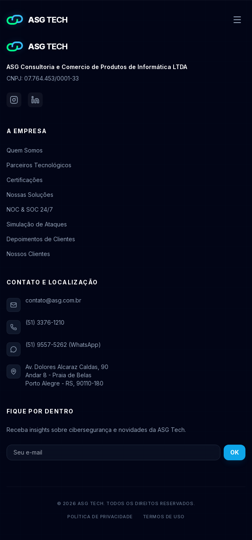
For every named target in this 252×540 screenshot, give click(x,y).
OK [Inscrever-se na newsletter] (234, 452)
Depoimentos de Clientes (41, 238)
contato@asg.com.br (53, 300)
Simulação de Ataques (37, 224)
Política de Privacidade (100, 516)
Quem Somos (25, 150)
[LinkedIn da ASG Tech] (35, 99)
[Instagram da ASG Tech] (14, 99)
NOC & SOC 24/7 (30, 209)
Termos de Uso (164, 516)
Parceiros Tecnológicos (39, 165)
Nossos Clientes (28, 253)
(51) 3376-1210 (44, 322)
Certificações (25, 179)
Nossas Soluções (30, 194)
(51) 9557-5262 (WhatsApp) (63, 344)
